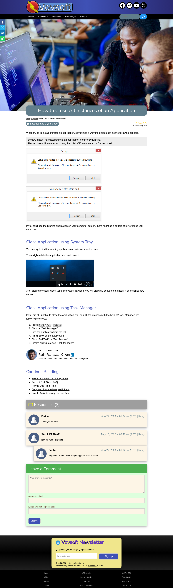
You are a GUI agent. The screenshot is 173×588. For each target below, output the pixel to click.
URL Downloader (86, 585)
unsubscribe (92, 566)
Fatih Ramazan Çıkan (54, 354)
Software (43, 17)
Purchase (56, 17)
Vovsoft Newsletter (82, 542)
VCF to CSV (126, 585)
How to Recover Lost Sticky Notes (50, 378)
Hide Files (86, 581)
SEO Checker (86, 573)
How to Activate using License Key (50, 393)
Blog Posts (34, 119)
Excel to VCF (126, 577)
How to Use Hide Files (44, 385)
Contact (83, 17)
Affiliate (46, 577)
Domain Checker (86, 577)
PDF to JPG (126, 581)
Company (70, 17)
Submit (34, 521)
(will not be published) (41, 507)
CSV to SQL (126, 573)
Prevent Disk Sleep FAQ (45, 382)
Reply (141, 416)
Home (31, 17)
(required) (35, 496)
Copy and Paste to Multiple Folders (50, 389)
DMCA (46, 585)
